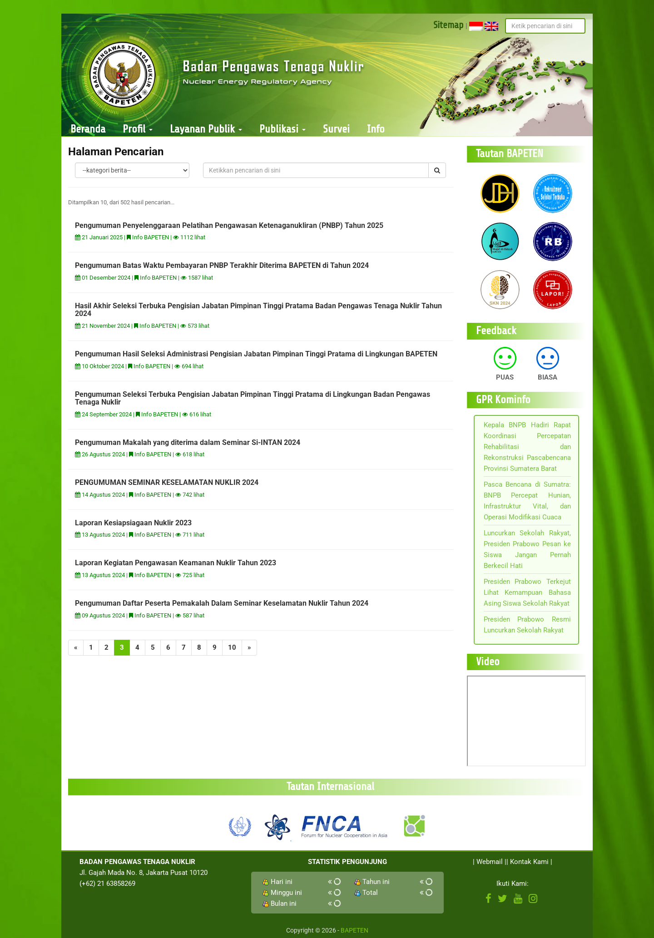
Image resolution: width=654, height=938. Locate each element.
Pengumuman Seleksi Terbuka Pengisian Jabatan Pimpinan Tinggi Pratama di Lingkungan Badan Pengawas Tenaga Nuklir (252, 398)
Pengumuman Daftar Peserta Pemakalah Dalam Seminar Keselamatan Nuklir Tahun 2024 (221, 603)
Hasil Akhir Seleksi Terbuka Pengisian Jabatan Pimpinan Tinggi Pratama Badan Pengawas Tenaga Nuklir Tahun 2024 (258, 309)
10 (232, 647)
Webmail (489, 862)
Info (376, 129)
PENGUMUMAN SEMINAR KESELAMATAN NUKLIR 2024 (166, 482)
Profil (138, 129)
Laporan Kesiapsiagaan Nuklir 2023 (133, 522)
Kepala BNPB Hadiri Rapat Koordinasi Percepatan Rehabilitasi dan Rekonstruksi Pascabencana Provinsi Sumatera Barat (527, 447)
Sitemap (448, 25)
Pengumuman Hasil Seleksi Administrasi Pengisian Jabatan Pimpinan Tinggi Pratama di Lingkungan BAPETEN (256, 354)
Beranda (87, 129)
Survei (336, 129)
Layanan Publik (206, 129)
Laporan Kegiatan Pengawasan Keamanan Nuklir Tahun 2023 (175, 562)
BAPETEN (354, 930)
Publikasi (282, 129)
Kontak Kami (529, 862)
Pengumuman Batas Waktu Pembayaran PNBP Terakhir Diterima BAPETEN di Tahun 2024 (222, 265)
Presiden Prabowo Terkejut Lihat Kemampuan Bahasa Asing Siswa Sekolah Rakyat (527, 592)
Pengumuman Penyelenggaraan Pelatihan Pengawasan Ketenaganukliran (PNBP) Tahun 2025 (229, 225)
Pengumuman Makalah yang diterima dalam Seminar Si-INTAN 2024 (187, 442)
